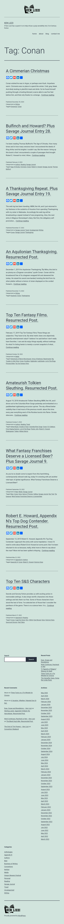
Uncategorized (34, 230)
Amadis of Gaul (23, 427)
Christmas (14, 106)
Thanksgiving (29, 232)
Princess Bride (10, 363)
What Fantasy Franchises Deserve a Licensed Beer (27, 496)
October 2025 (45, 713)
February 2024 (46, 772)
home (34, 34)
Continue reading (47, 95)
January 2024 (45, 775)
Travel (27, 230)
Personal (7, 878)
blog (47, 34)
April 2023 (44, 801)
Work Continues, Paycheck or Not (50, 665)
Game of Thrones (27, 494)
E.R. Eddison (51, 427)
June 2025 (44, 725)
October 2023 (45, 783)
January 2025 (45, 740)
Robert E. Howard (36, 167)
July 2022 (44, 827)
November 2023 (46, 781)
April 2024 (44, 766)
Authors (17, 164)
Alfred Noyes (15, 427)
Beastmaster (47, 359)
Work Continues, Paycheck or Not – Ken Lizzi (19, 719)
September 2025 (46, 716)
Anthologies (8, 852)
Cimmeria (23, 167)
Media (17, 356)
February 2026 (46, 702)
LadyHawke (41, 361)
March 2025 (45, 734)
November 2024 (46, 745)
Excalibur (27, 361)
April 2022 (44, 836)
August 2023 (45, 789)
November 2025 (46, 710)
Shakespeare (10, 431)
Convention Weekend (11, 729)
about (41, 34)
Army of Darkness (37, 359)
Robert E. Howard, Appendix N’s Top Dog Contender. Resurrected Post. (31, 521)
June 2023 (44, 795)
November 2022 (46, 816)
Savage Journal (31, 164)
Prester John (35, 429)
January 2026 (45, 704)
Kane (43, 620)
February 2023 (46, 807)
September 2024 (46, 751)
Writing (17, 104)
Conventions (8, 867)
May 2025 (44, 728)
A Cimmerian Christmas (27, 70)
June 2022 (44, 830)
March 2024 (45, 769)
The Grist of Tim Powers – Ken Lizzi (16, 726)
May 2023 (44, 798)
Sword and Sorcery (11, 622)
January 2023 (45, 810)
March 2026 (45, 699)
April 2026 (44, 696)
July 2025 (44, 722)
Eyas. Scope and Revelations (46, 661)
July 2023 (44, 792)
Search (6, 656)
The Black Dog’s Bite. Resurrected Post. (19, 721)
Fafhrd (31, 620)
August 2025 (45, 719)
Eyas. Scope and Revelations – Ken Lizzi (18, 708)
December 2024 (46, 743)
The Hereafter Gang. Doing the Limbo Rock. (50, 679)
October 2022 (45, 819)
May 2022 (44, 833)
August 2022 (45, 824)
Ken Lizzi (8, 23)
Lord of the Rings (50, 361)
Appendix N (18, 560)
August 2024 (45, 754)
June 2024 (44, 760)
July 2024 (44, 757)
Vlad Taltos (21, 622)
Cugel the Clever (20, 620)
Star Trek (51, 494)
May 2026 (44, 693)
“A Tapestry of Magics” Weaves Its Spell (48, 670)
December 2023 (46, 778)
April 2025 (44, 731)
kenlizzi (6, 869)
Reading (23, 164)
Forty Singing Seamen (12, 429)
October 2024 (45, 748)
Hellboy (35, 494)
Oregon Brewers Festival (12, 875)
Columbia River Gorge (35, 427)
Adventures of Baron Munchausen (21, 359)
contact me (55, 34)
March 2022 (45, 839)
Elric (27, 620)
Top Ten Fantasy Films (22, 363)
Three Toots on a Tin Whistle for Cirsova (48, 674)
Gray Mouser (37, 620)
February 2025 (46, 737)
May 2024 (44, 763)
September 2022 (46, 822)
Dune (20, 494)
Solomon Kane (38, 562)
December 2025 (46, 707)
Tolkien (16, 431)
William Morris (23, 431)
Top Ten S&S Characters (28, 581)
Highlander (33, 361)
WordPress (22, 916)
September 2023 (46, 786)
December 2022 (46, 813)
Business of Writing (11, 864)
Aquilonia (14, 296)
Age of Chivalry (15, 167)
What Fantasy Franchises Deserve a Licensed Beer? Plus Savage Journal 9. (29, 456)
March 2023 (45, 804)
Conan (20, 106)
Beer (16, 492)
